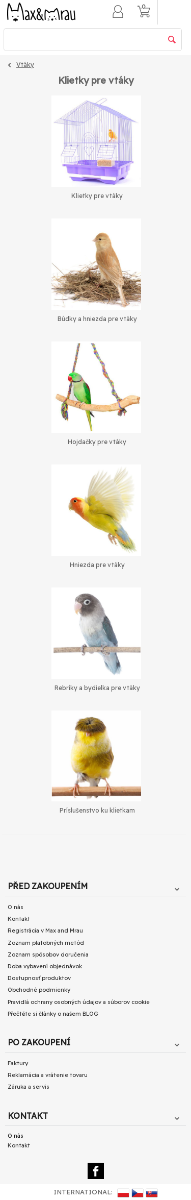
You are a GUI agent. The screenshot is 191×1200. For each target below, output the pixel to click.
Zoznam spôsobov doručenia (48, 954)
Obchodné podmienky (39, 989)
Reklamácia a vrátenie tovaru (48, 1075)
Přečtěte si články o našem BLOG (53, 1013)
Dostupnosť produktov (39, 978)
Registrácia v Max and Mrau (45, 930)
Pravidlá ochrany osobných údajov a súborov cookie (79, 1002)
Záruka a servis (28, 1086)
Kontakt (19, 918)
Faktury (18, 1063)
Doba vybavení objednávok (45, 966)
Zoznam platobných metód (46, 942)
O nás (15, 907)
